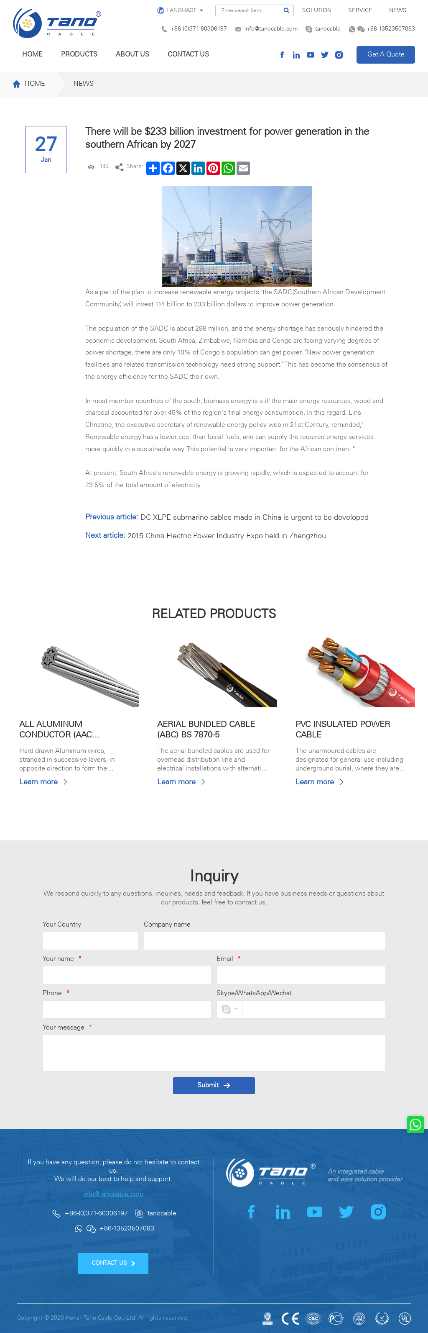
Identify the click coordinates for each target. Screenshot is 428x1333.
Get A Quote (386, 54)
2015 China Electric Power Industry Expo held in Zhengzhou (226, 536)
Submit (213, 1085)
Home (32, 54)
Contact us (188, 54)
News (398, 10)
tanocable (328, 29)
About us (132, 54)
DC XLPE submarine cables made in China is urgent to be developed (254, 517)
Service (360, 10)
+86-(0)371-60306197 (199, 29)
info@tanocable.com (271, 29)
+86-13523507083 (391, 29)
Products (79, 54)
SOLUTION (316, 10)
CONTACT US (113, 1263)
